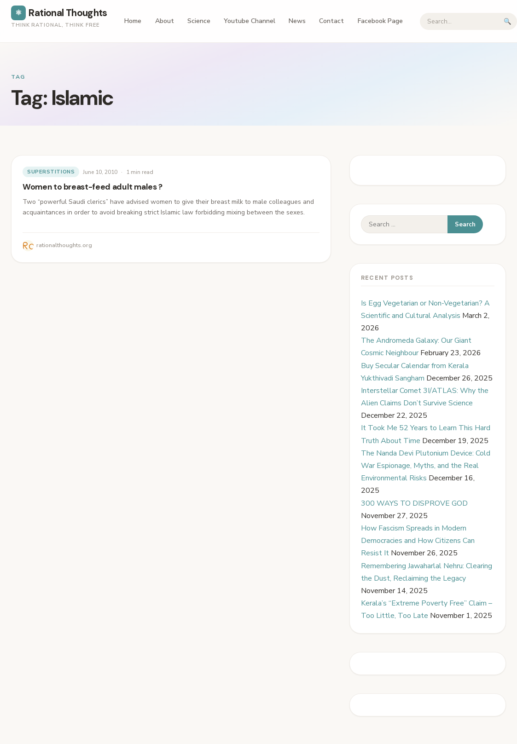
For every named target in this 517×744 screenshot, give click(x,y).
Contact (331, 21)
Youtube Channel (249, 21)
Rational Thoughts (59, 13)
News (297, 21)
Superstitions (51, 171)
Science (198, 21)
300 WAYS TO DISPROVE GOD (414, 503)
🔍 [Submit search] (507, 21)
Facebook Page (380, 21)
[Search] (459, 21)
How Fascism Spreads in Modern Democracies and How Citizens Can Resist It (418, 540)
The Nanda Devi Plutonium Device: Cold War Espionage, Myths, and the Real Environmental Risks (425, 465)
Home (132, 21)
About (164, 21)
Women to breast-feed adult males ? (93, 187)
